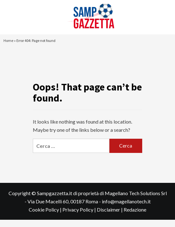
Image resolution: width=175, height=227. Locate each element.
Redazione (135, 209)
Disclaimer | (110, 209)
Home (8, 40)
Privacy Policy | (79, 209)
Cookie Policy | (45, 209)
